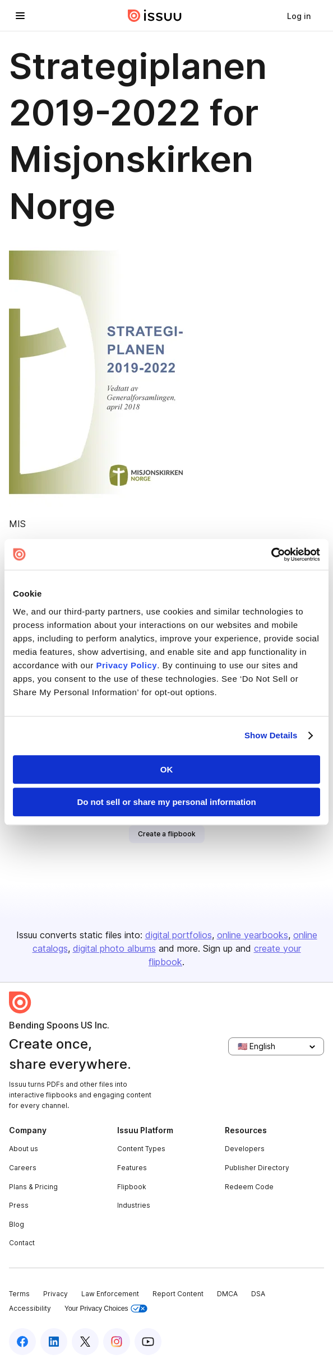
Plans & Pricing (33, 1187)
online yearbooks (252, 935)
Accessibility (30, 1308)
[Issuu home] (154, 16)
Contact (22, 1243)
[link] (299, 15)
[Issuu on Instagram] (116, 1341)
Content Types (141, 1148)
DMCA (227, 1293)
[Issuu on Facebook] (22, 1341)
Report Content (177, 1293)
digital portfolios (178, 935)
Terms (19, 1293)
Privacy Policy (126, 665)
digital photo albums (114, 948)
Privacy (55, 1293)
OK (166, 769)
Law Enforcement (110, 1293)
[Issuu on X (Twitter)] (85, 1341)
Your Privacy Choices (105, 1309)
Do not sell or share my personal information (166, 802)
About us (23, 1148)
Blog (16, 1224)
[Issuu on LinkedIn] (53, 1341)
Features (132, 1167)
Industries (133, 1205)
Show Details (271, 735)
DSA (258, 1293)
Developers (245, 1148)
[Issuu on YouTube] (148, 1341)
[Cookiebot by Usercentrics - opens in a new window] (271, 554)
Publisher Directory (257, 1167)
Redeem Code (249, 1187)
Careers (22, 1167)
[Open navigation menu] (20, 15)
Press (19, 1205)
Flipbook (131, 1187)
